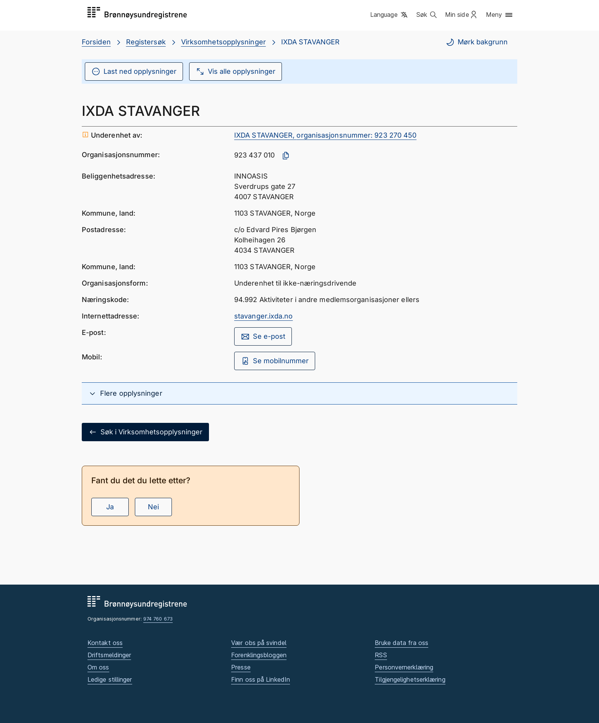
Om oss (98, 667)
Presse (241, 667)
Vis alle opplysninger (235, 71)
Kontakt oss (105, 643)
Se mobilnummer (275, 361)
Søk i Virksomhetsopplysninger (145, 432)
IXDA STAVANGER (310, 42)
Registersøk (146, 42)
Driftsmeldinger (109, 655)
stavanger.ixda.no (263, 316)
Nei (153, 507)
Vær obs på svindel (259, 643)
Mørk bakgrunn (476, 42)
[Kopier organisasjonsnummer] (286, 155)
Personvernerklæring (404, 667)
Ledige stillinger (109, 679)
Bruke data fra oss (401, 643)
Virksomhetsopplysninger (223, 42)
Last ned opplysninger (133, 71)
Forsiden (96, 42)
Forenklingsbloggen (259, 655)
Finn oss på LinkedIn (260, 679)
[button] (389, 15)
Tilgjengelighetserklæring (410, 679)
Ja (110, 507)
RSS (381, 655)
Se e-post (263, 336)
